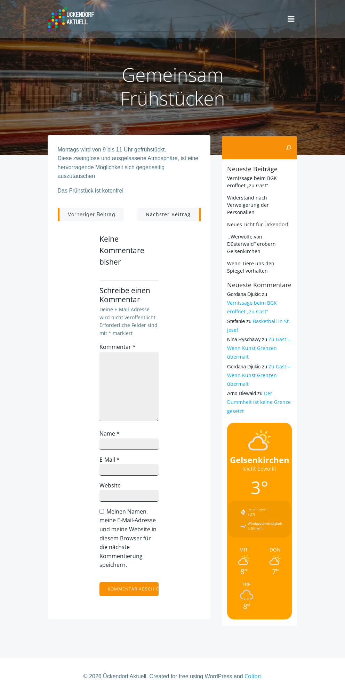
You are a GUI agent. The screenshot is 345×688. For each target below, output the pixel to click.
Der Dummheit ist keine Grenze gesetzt (258, 394)
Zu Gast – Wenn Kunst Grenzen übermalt (257, 340)
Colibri (253, 669)
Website (111, 486)
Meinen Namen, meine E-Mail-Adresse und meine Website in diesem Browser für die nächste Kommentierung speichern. (129, 538)
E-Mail (111, 460)
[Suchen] (289, 146)
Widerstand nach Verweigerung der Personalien (247, 203)
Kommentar (119, 347)
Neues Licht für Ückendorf (257, 223)
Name (111, 434)
